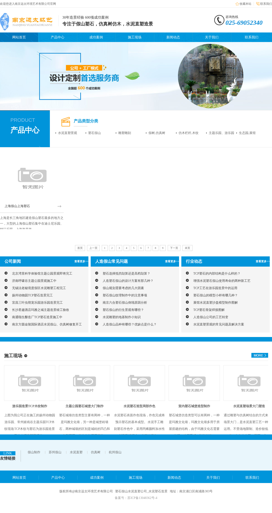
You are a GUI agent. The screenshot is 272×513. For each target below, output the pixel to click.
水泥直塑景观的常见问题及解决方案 (218, 324)
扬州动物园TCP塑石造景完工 (32, 295)
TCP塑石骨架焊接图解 (209, 310)
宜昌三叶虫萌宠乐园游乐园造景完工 (37, 302)
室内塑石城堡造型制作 (194, 406)
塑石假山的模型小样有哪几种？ (215, 295)
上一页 (93, 248)
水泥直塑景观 (67, 133)
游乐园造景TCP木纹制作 (29, 406)
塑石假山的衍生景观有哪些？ (123, 310)
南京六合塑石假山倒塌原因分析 (125, 302)
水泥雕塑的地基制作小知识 (122, 317)
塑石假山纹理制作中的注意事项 (125, 295)
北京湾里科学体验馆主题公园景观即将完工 (42, 273)
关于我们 (212, 37)
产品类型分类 (86, 121)
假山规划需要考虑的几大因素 (123, 288)
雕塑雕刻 (124, 133)
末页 (187, 248)
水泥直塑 (76, 452)
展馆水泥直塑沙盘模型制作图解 (215, 302)
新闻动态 (173, 37)
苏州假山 (55, 452)
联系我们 (266, 3)
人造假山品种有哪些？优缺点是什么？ (130, 324)
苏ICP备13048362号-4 (142, 498)
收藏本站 (245, 3)
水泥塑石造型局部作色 (139, 406)
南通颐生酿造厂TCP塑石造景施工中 (37, 317)
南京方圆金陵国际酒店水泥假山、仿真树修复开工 (47, 324)
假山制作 (34, 452)
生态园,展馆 (247, 133)
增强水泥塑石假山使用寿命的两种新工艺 (221, 281)
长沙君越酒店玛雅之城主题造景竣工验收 (40, 310)
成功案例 (96, 37)
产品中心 (57, 37)
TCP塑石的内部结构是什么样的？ (216, 273)
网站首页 (19, 37)
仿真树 (95, 452)
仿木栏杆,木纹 (189, 133)
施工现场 (134, 37)
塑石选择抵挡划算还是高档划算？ (126, 273)
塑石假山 (94, 133)
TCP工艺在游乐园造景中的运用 (215, 288)
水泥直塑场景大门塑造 (249, 406)
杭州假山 (115, 452)
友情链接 (7, 458)
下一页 (174, 248)
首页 (80, 248)
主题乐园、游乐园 (221, 133)
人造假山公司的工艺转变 (210, 317)
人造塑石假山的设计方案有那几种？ (128, 281)
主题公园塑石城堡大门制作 (85, 406)
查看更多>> (81, 261)
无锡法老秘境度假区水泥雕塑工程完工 (39, 288)
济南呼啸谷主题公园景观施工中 (34, 281)
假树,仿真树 (156, 133)
